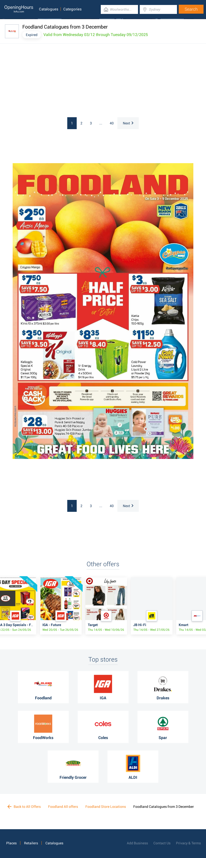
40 (112, 123)
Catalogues (48, 9)
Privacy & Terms (188, 843)
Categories (72, 9)
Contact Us (162, 843)
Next (128, 123)
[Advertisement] (66, 81)
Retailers (31, 843)
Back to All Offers (24, 807)
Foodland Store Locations (105, 807)
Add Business (137, 843)
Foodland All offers (63, 807)
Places (11, 843)
